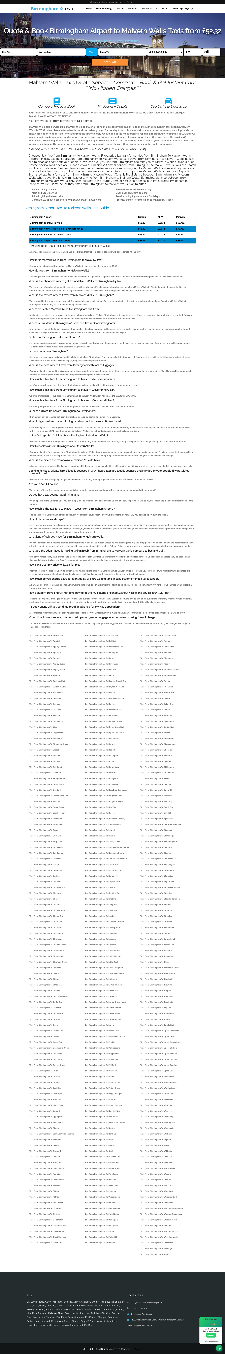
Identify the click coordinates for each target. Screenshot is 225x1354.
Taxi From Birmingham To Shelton (155, 761)
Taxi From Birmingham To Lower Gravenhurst (105, 1002)
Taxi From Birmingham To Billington (45, 738)
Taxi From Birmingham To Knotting (100, 899)
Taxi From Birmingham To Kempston (101, 864)
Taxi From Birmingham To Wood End (156, 1185)
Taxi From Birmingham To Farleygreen (46, 1168)
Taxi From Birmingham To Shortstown (157, 773)
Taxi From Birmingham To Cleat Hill (45, 973)
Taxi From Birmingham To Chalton (44, 905)
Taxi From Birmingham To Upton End (156, 1071)
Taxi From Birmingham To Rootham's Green (160, 670)
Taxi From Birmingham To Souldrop (156, 801)
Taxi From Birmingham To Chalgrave (45, 893)
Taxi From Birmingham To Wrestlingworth (159, 1237)
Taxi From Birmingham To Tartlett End (157, 945)
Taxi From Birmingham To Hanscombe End (104, 647)
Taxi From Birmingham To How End (101, 807)
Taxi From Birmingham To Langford (101, 905)
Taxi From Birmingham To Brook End (45, 824)
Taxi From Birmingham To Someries (156, 796)
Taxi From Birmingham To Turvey (155, 1019)
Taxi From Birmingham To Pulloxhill (101, 1237)
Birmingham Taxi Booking (141, 1314)
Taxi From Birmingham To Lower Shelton (103, 1008)
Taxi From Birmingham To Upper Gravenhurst (160, 1042)
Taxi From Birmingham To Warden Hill (157, 1076)
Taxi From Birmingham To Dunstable (45, 1076)
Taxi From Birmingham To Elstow (44, 1128)
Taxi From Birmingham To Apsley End (46, 652)
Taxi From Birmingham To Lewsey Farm (102, 927)
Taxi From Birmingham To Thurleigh (156, 979)
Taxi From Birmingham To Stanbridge (157, 836)
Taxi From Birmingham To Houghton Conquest (106, 790)
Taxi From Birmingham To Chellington (46, 933)
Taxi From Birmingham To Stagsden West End (160, 824)
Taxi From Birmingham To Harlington (101, 652)
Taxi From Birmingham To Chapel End (46, 916)
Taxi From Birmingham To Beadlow (45, 698)
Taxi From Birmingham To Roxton (155, 681)
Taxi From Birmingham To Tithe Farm (156, 996)
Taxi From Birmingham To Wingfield (156, 1162)
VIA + (92, 52)
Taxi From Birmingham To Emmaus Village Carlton (51, 1134)
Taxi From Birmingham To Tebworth (156, 950)
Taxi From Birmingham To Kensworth (101, 876)
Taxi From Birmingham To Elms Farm (46, 1122)
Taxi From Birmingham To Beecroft (45, 710)
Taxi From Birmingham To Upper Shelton (158, 1048)
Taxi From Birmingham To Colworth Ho (46, 1019)
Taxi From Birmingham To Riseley (155, 664)
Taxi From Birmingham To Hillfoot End (102, 738)
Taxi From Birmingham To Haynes (100, 692)
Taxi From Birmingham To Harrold (100, 658)
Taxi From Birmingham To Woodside (156, 1203)
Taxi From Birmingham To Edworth (45, 1111)
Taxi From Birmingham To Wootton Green (159, 1220)
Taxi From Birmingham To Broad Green (46, 807)
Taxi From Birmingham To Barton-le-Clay (47, 687)
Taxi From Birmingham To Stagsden (156, 830)
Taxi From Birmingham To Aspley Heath (47, 670)
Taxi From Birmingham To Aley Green (46, 635)
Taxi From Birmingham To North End (101, 1134)
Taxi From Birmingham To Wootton (155, 1225)
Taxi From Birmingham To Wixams (155, 1174)
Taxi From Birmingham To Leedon (100, 916)
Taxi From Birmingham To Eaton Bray (46, 1105)
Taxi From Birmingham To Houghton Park (103, 796)
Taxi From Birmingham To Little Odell (101, 962)
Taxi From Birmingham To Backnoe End (47, 681)
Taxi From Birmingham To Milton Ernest (102, 1088)
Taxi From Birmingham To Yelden (155, 1254)
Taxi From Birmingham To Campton (45, 864)
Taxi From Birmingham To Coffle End (45, 1002)
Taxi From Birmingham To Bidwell (44, 727)
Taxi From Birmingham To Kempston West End (106, 859)
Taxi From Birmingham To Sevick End (157, 727)
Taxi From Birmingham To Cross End (45, 1042)
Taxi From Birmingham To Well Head (156, 1099)
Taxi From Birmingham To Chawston (45, 927)
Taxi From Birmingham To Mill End (100, 1065)
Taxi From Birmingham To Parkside (100, 1180)
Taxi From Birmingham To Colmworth (46, 1013)
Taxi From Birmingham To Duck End (45, 1059)
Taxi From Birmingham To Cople (43, 1025)
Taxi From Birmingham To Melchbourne (102, 1048)
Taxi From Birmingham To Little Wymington (104, 973)
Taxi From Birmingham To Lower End (101, 996)
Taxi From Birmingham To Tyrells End (157, 1025)
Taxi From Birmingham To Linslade (100, 945)
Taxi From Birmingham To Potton (100, 1231)
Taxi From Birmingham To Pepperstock (102, 1197)
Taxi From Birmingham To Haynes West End (104, 687)
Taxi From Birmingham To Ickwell (100, 830)
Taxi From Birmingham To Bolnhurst (45, 767)
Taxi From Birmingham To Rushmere (156, 687)
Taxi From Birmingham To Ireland (100, 836)
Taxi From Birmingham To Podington (101, 1220)
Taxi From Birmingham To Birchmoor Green (48, 744)
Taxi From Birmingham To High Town (101, 715)
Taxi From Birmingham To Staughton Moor (159, 859)
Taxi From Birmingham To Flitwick (44, 1197)
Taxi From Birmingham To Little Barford (102, 950)
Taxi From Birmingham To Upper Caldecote (159, 1031)
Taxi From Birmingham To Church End (46, 950)
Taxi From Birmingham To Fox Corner (46, 1203)
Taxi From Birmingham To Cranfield (45, 1036)
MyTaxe (138, 1349)
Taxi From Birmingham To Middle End (102, 1059)
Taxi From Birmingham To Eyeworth (45, 1151)
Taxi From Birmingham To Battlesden (46, 692)
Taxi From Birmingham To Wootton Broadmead (161, 1214)
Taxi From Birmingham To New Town (101, 1117)
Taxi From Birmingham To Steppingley (157, 864)
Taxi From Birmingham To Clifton (44, 979)
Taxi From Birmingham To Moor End (101, 1099)
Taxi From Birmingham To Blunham (45, 761)
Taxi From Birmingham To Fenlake (44, 1185)
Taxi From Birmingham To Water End (156, 1094)
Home (89, 8)
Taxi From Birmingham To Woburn (155, 1180)
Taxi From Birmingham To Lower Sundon (103, 1019)
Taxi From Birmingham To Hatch (99, 675)
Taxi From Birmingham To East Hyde (45, 1094)
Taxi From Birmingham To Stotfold (155, 905)
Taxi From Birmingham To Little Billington (103, 956)
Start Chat (211, 1335)
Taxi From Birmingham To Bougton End (47, 778)
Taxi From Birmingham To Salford (155, 698)
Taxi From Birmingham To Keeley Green (103, 841)
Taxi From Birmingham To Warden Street (158, 1082)
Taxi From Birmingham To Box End (45, 790)
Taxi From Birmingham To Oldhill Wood (102, 1168)
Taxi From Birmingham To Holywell (100, 773)
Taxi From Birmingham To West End (156, 1105)
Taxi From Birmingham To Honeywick (101, 784)
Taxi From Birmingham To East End (45, 1088)
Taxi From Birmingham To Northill (100, 1140)
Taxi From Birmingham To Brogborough (47, 813)
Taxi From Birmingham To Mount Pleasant (103, 1105)
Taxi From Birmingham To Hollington (101, 756)
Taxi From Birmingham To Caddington (46, 853)
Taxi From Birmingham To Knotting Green (103, 893)
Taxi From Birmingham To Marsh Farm (102, 1031)
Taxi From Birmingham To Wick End (156, 1134)
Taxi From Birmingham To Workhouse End (159, 1231)
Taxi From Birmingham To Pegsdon (100, 1191)
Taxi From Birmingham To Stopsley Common (160, 887)
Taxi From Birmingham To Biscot (44, 750)
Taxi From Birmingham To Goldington (46, 1220)
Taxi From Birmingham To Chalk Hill (45, 899)
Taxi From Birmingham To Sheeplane (156, 750)
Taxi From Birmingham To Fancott (44, 1157)
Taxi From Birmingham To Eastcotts (45, 1099)
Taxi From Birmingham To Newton (100, 1128)
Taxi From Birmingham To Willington (156, 1151)
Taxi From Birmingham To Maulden (100, 1042)
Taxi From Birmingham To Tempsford (156, 956)
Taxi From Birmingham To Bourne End (46, 784)
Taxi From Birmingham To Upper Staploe (158, 1054)
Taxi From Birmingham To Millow (99, 1076)
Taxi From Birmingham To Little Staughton (104, 968)
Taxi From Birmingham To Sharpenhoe (157, 744)
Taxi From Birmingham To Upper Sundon (158, 1065)
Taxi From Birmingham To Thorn (154, 962)
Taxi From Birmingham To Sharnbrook (157, 738)
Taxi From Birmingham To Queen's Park (158, 635)
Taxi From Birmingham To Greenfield (101, 635)
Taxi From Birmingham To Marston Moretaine (105, 1036)
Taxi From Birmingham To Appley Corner (47, 647)
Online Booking (104, 8)
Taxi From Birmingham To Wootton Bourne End (161, 1208)
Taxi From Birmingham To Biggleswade (46, 733)
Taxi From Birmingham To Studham (156, 922)
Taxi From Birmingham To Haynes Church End (105, 681)
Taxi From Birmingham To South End (156, 807)
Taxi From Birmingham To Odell (99, 1151)
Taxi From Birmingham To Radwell (155, 641)
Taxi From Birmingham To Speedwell (156, 819)
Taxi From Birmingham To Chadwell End (47, 887)
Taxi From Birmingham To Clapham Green (48, 962)
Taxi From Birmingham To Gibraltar (45, 1208)
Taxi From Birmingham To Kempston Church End (107, 847)
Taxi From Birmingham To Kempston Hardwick (106, 853)
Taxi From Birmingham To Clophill (44, 990)
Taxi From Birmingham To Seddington (157, 721)
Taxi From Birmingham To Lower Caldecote (104, 985)
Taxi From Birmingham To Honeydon (101, 778)
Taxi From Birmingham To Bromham (45, 819)
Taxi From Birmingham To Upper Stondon (159, 1059)
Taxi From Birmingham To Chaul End (45, 922)
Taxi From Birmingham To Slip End (155, 784)
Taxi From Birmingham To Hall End (100, 641)
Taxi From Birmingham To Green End (45, 1243)
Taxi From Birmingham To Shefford (156, 756)
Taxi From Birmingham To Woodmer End (158, 1197)
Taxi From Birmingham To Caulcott (45, 882)
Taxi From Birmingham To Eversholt (45, 1140)
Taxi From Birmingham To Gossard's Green (48, 1225)
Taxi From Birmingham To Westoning (156, 1117)
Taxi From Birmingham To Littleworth (101, 979)
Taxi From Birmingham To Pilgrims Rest (103, 1208)
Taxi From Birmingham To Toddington (157, 1002)
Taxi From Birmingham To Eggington (45, 1117)
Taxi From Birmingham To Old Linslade (102, 1157)
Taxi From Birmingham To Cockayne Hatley (48, 996)
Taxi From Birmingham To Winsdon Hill (157, 1168)
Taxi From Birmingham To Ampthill (44, 641)
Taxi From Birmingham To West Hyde (156, 1111)
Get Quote (110, 62)
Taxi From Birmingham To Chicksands (46, 939)
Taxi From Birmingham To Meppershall (102, 1054)
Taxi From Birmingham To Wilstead (156, 1157)
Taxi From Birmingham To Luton (99, 1025)
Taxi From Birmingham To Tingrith (155, 990)
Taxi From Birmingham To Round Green (158, 675)
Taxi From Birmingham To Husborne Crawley (105, 819)
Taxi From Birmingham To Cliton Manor (46, 985)
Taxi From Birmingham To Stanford (156, 847)
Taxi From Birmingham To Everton (44, 1145)
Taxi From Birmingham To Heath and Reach (104, 698)
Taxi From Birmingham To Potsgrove (101, 1225)
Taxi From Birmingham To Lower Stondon (103, 1013)
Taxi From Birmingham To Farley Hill (45, 1162)
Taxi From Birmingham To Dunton (44, 1082)
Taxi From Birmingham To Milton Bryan (102, 1082)
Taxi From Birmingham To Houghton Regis (104, 801)
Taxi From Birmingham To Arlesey (44, 658)
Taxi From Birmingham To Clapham (45, 968)
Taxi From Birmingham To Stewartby (156, 876)
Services (120, 8)
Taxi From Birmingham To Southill (155, 813)
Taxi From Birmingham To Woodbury (156, 1191)
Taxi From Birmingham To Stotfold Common (160, 899)
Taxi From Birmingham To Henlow (100, 704)
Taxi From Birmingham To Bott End (45, 773)
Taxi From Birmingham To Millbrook (101, 1071)
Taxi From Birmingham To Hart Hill (100, 670)
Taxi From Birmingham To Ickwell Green (103, 824)
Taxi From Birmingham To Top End (155, 1008)
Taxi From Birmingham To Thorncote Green (159, 968)
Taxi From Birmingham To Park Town (101, 1174)
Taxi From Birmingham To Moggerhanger (103, 1094)
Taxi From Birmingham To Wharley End (157, 1122)
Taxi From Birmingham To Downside (45, 1054)
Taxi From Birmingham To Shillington (157, 767)
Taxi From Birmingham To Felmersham (46, 1180)
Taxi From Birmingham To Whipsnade (157, 1128)
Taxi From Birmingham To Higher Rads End (104, 733)
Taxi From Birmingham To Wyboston (156, 1243)
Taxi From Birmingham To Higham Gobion (104, 721)
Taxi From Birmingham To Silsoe (154, 778)
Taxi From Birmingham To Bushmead (46, 847)
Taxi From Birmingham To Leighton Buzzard (104, 922)
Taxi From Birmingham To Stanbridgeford (158, 841)
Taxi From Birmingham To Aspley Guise (47, 664)
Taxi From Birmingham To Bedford (44, 704)
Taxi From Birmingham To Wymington (157, 1248)
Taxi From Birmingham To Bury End (45, 836)
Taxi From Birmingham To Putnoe (100, 1243)
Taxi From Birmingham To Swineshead (157, 939)
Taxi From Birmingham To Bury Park (45, 841)
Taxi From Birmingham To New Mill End (102, 1111)
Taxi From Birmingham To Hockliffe (101, 750)
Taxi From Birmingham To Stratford (156, 910)
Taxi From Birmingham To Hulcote (100, 813)
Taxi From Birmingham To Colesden (45, 1008)
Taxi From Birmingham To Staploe (155, 853)
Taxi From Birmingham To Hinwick (100, 744)
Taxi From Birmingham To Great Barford (47, 1231)
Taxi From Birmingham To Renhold (155, 652)
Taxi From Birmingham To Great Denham (47, 1237)
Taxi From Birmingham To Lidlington (101, 933)
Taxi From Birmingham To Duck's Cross (47, 1065)
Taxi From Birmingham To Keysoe (100, 887)
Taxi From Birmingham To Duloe (43, 1071)
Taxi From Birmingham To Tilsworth (156, 985)
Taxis (52, 8)
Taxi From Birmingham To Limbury (100, 939)
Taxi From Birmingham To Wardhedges (157, 1088)
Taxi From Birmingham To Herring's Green (104, 710)
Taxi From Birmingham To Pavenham (101, 1185)
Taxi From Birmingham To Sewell (155, 733)
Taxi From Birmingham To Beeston (44, 715)
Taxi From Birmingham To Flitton (44, 1191)
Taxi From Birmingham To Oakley (100, 1145)
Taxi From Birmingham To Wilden (155, 1145)
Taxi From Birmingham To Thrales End (157, 973)
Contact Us (146, 8)
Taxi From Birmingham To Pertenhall (101, 1203)
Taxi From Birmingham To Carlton (44, 876)
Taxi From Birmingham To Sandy (154, 710)
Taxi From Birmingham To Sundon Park (157, 927)
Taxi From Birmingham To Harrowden (101, 664)
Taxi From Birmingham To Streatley (156, 916)
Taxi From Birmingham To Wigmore (156, 1140)
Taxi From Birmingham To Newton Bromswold (105, 1122)
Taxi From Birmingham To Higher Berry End (104, 727)
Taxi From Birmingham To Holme (99, 761)
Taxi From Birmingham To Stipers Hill (157, 882)
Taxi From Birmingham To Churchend (46, 956)
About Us (132, 8)
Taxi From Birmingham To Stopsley (156, 893)
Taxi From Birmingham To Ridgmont (156, 658)
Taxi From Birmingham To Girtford (44, 1214)
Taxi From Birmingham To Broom (44, 830)
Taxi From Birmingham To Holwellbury (102, 767)
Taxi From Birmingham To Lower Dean (102, 990)
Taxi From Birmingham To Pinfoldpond (102, 1214)
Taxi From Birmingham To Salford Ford (157, 692)
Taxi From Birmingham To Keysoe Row (102, 882)
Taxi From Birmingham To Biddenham (46, 721)
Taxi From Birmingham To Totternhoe (157, 1013)
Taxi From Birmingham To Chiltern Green (47, 945)
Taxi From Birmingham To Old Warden (102, 1162)
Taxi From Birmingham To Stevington (157, 870)
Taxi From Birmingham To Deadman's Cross (49, 1048)
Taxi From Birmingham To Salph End (156, 704)
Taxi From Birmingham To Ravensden (157, 647)
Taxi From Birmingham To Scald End (156, 715)
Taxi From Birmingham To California (45, 859)
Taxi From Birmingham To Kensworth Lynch (104, 870)
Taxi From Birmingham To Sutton (155, 933)
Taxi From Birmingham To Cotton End (46, 1031)
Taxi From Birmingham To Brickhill (44, 801)
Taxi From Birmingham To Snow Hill (156, 790)
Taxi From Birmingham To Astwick (44, 675)
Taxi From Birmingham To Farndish (45, 1174)
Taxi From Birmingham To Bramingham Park (49, 796)
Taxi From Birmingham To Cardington (46, 870)
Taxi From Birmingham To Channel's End (47, 910)
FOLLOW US (161, 8)
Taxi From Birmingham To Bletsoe (44, 756)
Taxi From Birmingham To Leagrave (101, 910)
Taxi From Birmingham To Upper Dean (157, 1036)
